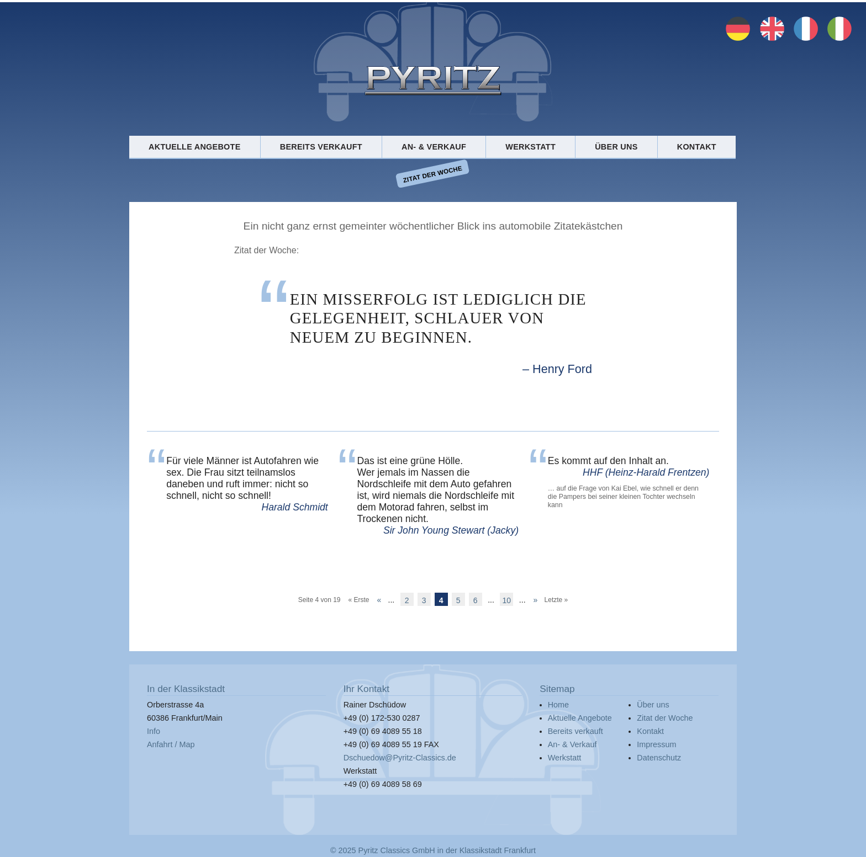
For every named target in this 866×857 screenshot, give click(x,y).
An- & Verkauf (434, 146)
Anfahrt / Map (170, 744)
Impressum (656, 744)
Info (153, 731)
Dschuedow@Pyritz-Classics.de (400, 757)
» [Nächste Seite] (536, 599)
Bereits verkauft (321, 146)
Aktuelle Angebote (194, 146)
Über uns (616, 146)
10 (507, 600)
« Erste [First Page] (358, 599)
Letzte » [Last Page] (556, 599)
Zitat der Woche (433, 173)
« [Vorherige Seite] (379, 599)
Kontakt (696, 146)
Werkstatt (530, 146)
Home (558, 704)
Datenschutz (659, 757)
